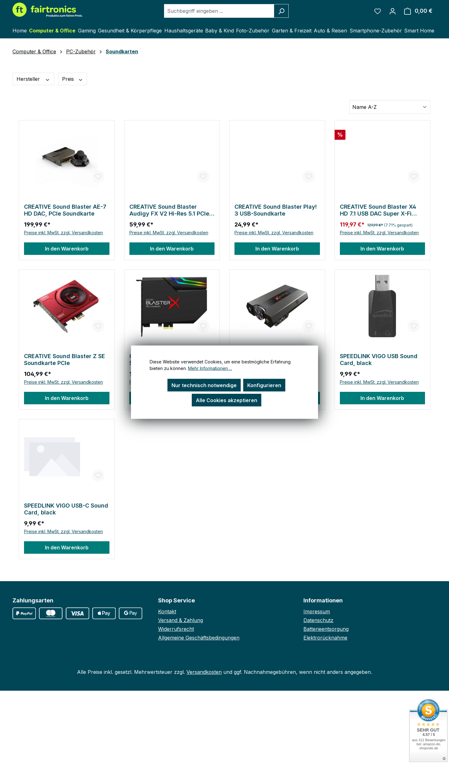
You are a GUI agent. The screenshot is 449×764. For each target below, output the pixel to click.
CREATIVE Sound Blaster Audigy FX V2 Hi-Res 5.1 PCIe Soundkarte (169, 210)
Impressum (316, 611)
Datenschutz (318, 620)
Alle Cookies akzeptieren (226, 400)
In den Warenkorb (67, 249)
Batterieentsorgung (326, 629)
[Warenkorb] (418, 11)
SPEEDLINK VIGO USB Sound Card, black (379, 359)
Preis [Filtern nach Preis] (72, 79)
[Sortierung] (389, 107)
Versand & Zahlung (180, 620)
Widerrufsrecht (176, 629)
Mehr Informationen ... (210, 368)
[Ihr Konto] (392, 11)
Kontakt (167, 611)
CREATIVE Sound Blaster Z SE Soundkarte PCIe (64, 359)
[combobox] (219, 11)
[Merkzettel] (377, 11)
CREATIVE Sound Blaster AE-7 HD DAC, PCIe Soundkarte (65, 210)
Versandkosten (204, 672)
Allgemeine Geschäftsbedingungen (198, 638)
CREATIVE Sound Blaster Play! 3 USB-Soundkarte (275, 210)
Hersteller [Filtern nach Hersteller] (33, 79)
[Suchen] (281, 11)
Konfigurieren (264, 385)
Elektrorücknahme (325, 638)
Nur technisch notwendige (204, 385)
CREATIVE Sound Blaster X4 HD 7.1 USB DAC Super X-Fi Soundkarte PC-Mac (378, 210)
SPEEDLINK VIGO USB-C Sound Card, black (66, 509)
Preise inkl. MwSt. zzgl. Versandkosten (63, 232)
